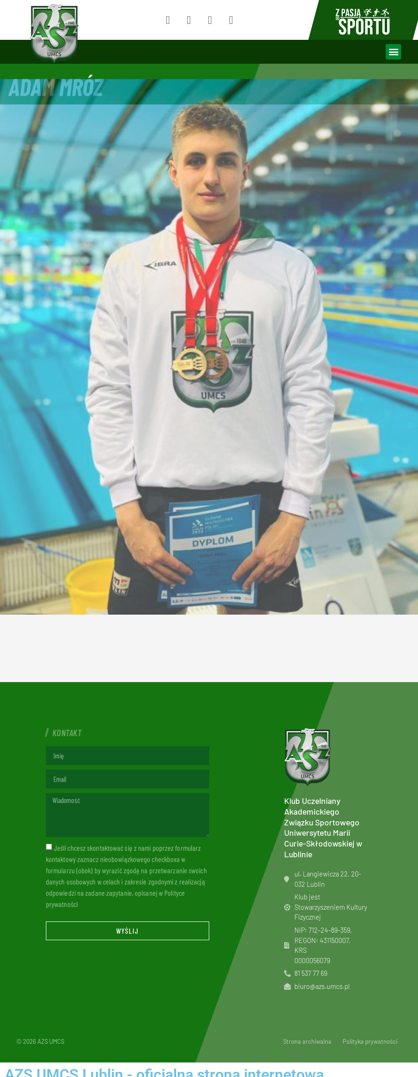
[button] (393, 51)
